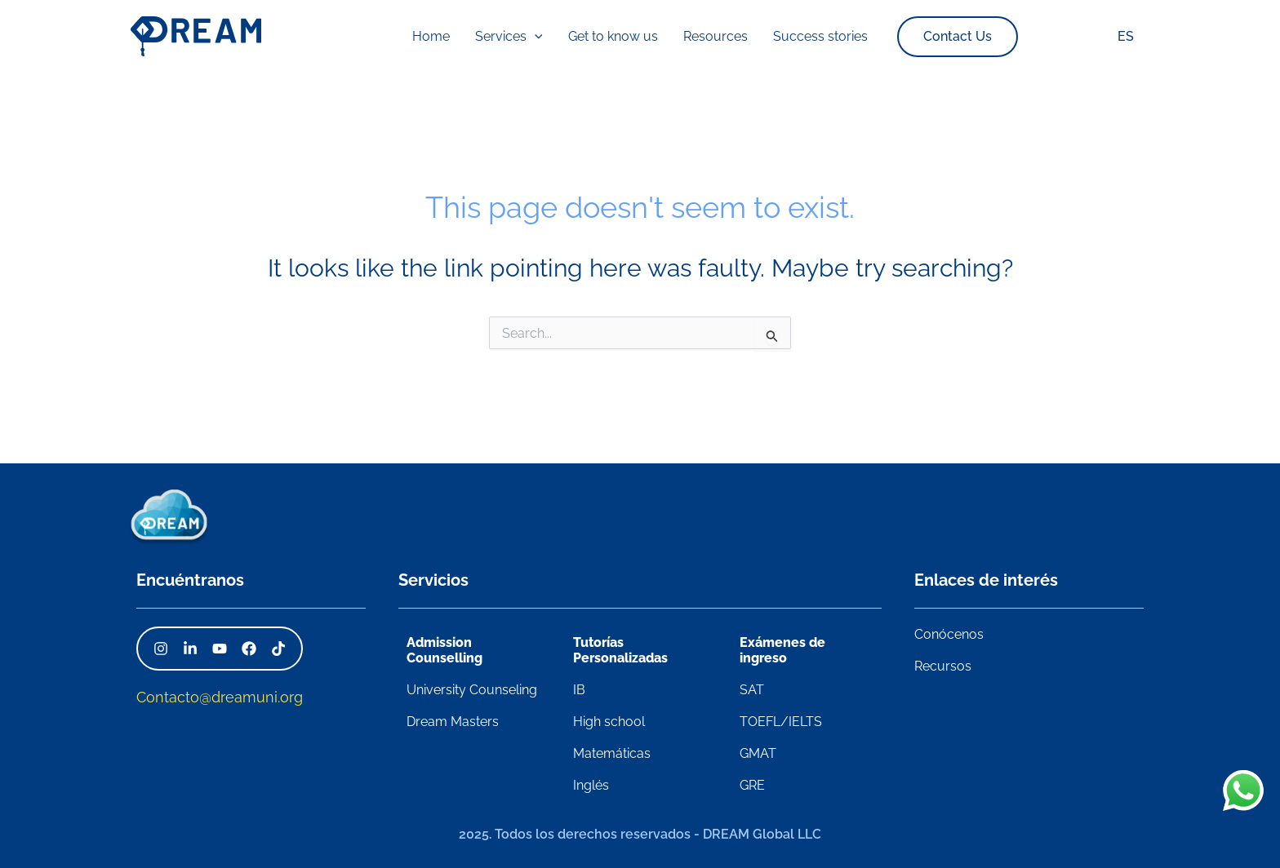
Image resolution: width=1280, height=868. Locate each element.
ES (1128, 36)
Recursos (942, 666)
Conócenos (949, 634)
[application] (548, 36)
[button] (922, 36)
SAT (752, 690)
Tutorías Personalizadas (620, 650)
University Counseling (472, 690)
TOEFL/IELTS (781, 721)
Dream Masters (453, 721)
